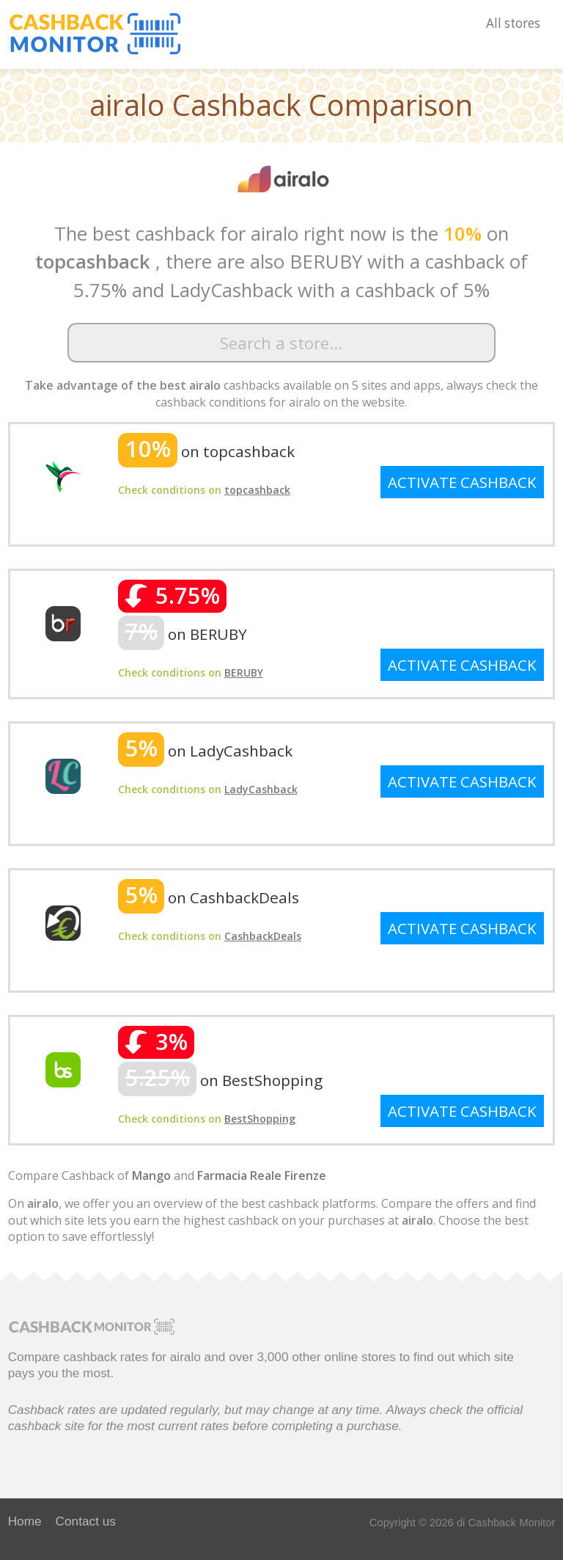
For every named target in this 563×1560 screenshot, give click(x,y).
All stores (513, 23)
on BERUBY (182, 634)
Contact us (86, 1521)
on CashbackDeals (208, 897)
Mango (151, 1175)
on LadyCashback (205, 750)
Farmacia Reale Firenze (261, 1175)
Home (25, 1521)
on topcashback (206, 451)
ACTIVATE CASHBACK (462, 482)
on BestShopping (220, 1080)
